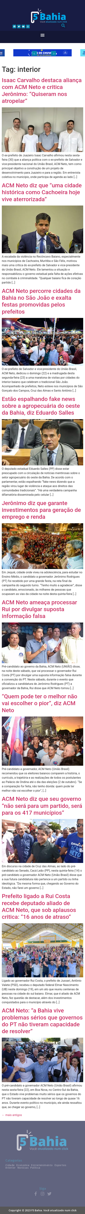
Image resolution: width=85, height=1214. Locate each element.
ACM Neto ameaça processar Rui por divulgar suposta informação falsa (39, 609)
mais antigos (12, 1115)
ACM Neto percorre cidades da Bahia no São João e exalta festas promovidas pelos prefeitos (41, 301)
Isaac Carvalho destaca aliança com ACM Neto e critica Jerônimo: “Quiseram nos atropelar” (42, 90)
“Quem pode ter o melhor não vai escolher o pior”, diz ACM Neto (39, 703)
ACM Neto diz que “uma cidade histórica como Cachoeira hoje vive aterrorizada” (42, 192)
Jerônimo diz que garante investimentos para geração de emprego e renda (41, 510)
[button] (42, 35)
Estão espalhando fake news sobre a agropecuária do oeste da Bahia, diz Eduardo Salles (41, 406)
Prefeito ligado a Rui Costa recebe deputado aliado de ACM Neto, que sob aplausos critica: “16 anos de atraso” (39, 906)
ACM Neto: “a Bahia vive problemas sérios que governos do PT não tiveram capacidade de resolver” (42, 1021)
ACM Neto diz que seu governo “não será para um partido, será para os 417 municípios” (42, 805)
